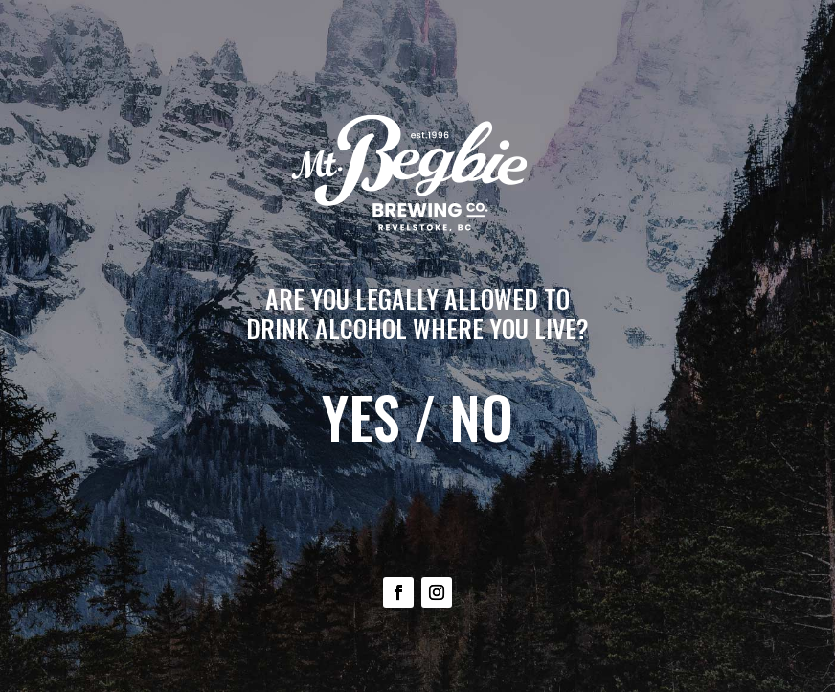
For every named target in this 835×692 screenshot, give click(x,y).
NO (481, 416)
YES (361, 416)
